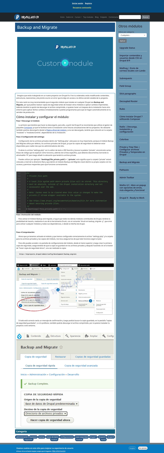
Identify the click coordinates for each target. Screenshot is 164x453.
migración (28, 439)
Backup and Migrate (130, 162)
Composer (28, 127)
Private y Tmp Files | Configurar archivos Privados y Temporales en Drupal (132, 151)
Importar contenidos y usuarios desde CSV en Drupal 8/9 (131, 58)
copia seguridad (81, 437)
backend (33, 437)
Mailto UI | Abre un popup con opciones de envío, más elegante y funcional (133, 187)
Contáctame (113, 17)
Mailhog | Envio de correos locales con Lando (132, 69)
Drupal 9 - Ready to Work (132, 198)
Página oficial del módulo (56, 130)
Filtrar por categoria (126, 32)
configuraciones (67, 437)
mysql (103, 439)
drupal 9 (110, 437)
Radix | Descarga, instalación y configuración (128, 129)
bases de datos (52, 437)
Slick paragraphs (128, 93)
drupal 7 (93, 437)
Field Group (125, 86)
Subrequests (126, 78)
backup (42, 437)
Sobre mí (69, 17)
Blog (97, 17)
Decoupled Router (129, 101)
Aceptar (132, 448)
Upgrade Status (127, 48)
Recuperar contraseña (82, 7)
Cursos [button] (77, 17)
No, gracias (143, 448)
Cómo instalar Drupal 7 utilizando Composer (131, 117)
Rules (122, 109)
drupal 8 (102, 437)
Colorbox (124, 139)
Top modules (88, 17)
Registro (88, 3)
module (79, 439)
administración (22, 437)
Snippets (103, 17)
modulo (54, 439)
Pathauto (124, 170)
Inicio (62, 17)
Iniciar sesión (77, 3)
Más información (58, 451)
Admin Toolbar (127, 177)
